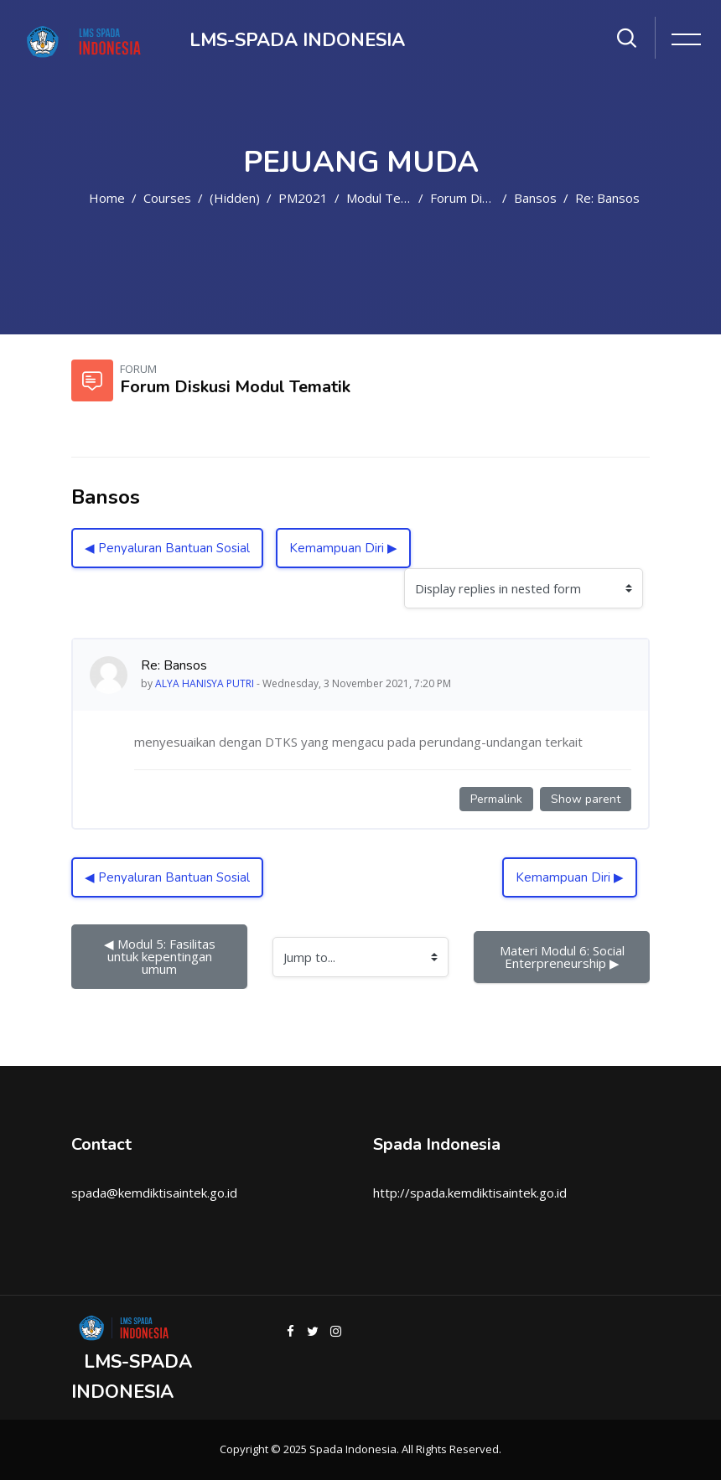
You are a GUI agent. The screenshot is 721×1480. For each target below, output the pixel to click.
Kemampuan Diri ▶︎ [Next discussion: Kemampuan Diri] (343, 548)
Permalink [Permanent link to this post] (496, 799)
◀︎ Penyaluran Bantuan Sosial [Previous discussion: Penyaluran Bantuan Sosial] (167, 548)
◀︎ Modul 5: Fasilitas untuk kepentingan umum (161, 956)
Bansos (535, 197)
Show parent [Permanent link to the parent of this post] (585, 799)
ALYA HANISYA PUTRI (204, 683)
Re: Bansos (607, 197)
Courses (167, 197)
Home (107, 197)
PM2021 (303, 197)
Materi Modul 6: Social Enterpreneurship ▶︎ (564, 956)
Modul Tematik (389, 197)
